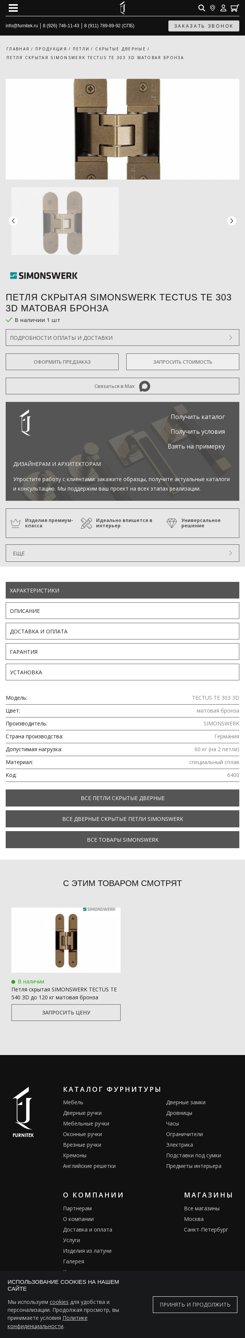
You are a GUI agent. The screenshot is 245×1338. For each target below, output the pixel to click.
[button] (231, 221)
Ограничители (184, 1134)
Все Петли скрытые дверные (123, 798)
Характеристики (34, 590)
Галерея (73, 1261)
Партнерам (77, 1208)
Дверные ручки (82, 1112)
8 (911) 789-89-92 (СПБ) (109, 25)
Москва (194, 1218)
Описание (25, 610)
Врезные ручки (82, 1144)
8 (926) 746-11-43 (61, 25)
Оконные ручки (82, 1134)
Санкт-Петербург (206, 1229)
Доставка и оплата (39, 631)
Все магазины (202, 1208)
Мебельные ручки (86, 1123)
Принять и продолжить (195, 1304)
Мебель (73, 1102)
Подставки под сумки (193, 1155)
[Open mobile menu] (13, 8)
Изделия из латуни (87, 1250)
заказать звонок (204, 26)
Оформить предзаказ (62, 361)
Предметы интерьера (193, 1165)
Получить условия (198, 431)
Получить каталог (198, 417)
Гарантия (24, 651)
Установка (26, 672)
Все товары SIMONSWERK (123, 839)
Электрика (179, 1144)
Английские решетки (89, 1165)
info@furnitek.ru (22, 25)
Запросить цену (66, 1012)
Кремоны (74, 1155)
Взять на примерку (196, 446)
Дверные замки (186, 1102)
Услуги (71, 1240)
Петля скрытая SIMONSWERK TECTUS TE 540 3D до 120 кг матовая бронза (64, 993)
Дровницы (179, 1112)
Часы (172, 1123)
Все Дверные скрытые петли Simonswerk (122, 818)
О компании (78, 1218)
